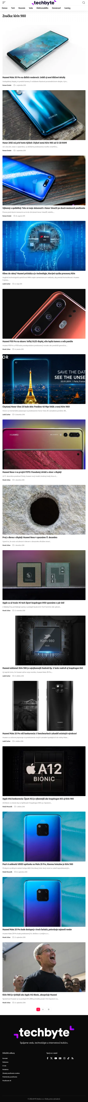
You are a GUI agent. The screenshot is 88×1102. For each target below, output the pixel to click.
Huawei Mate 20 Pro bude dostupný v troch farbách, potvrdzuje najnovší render (37, 929)
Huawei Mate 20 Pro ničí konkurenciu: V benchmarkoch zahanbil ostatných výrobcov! (39, 733)
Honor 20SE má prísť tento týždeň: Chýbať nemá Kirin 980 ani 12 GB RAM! (34, 142)
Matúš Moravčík (7, 807)
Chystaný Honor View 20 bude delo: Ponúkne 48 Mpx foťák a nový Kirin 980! (36, 406)
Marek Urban (6, 349)
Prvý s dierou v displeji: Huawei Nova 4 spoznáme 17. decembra (29, 537)
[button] (4, 3)
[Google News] (60, 1058)
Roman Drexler (6, 85)
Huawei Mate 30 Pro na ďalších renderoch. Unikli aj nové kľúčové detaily (33, 77)
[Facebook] (47, 1058)
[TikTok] (68, 1058)
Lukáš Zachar (6, 284)
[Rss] (72, 1058)
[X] (51, 1058)
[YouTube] (55, 1058)
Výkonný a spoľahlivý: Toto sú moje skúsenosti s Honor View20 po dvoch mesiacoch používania (43, 208)
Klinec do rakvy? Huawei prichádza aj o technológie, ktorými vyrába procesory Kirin (38, 273)
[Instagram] (64, 1058)
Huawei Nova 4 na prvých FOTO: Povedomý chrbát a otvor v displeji (32, 472)
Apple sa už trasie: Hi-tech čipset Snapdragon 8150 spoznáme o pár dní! (33, 602)
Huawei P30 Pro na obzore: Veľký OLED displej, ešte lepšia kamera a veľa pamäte (37, 341)
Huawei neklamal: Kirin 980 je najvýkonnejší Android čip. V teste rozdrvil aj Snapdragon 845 (42, 668)
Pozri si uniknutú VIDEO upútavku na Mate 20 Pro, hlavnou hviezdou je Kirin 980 (37, 864)
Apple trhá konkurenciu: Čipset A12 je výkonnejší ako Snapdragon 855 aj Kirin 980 (38, 798)
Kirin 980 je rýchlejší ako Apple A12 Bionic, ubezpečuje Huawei (29, 994)
